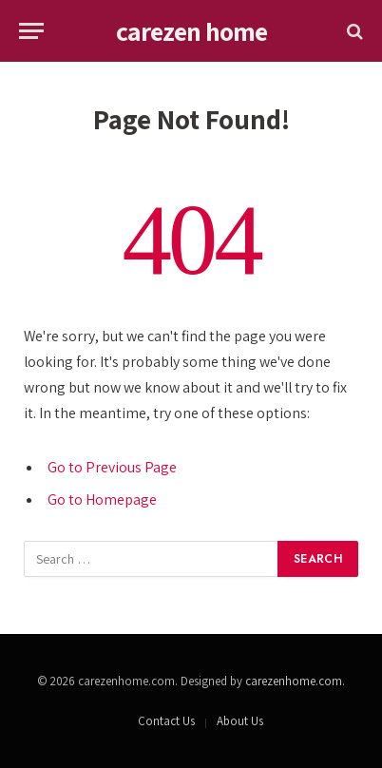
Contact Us (166, 721)
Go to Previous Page (112, 467)
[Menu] (31, 31)
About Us (240, 721)
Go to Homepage (102, 499)
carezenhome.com (293, 681)
